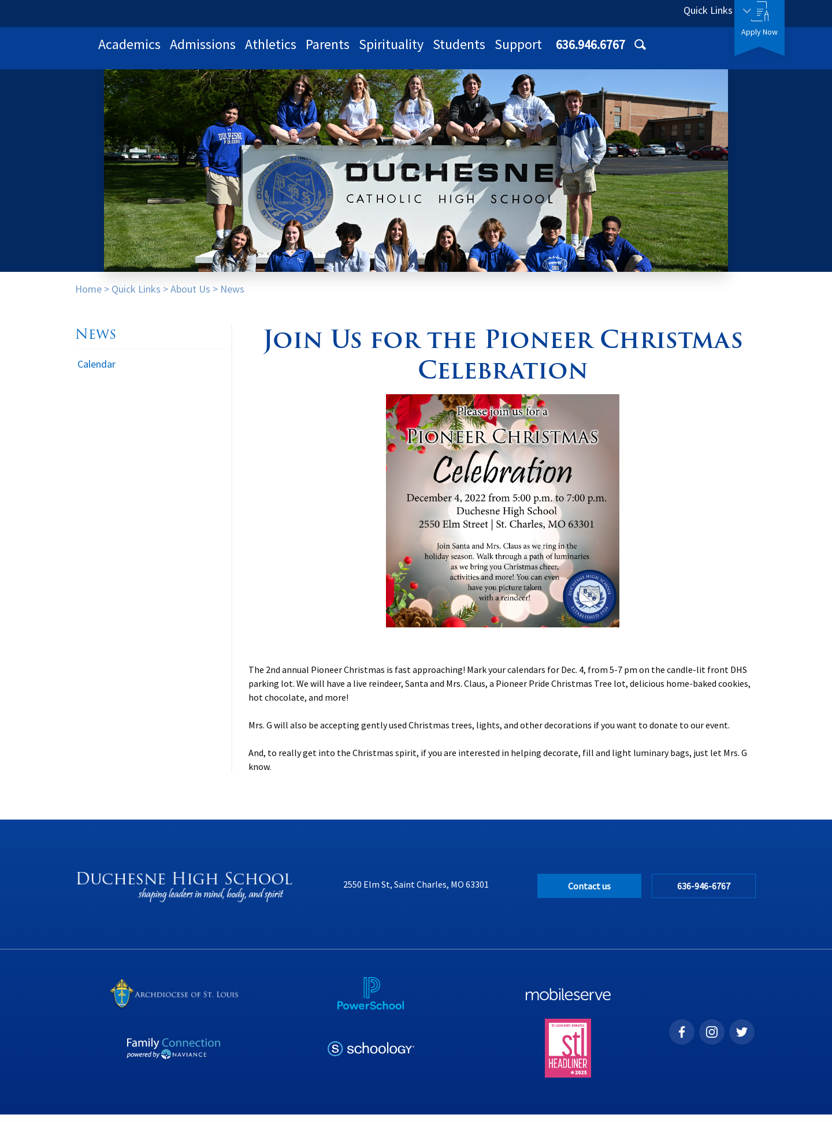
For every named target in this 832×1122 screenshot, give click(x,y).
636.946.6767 (622, 13)
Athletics (421, 52)
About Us (190, 296)
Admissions (354, 52)
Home (88, 296)
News (232, 296)
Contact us (589, 893)
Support (669, 52)
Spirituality (542, 52)
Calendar (96, 371)
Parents (478, 52)
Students (610, 52)
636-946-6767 (704, 893)
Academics (280, 52)
